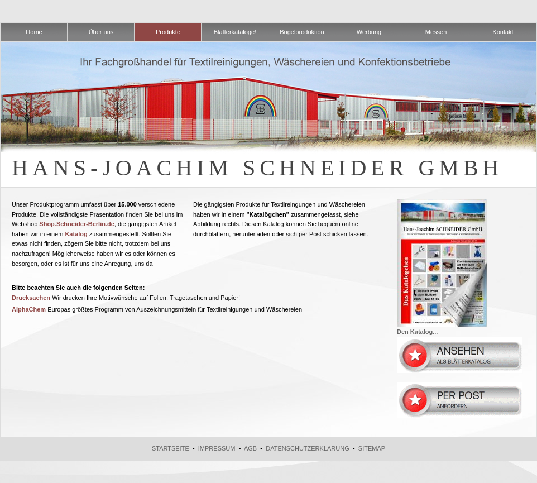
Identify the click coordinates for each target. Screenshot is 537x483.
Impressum (217, 448)
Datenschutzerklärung (307, 448)
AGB (250, 448)
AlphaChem (29, 309)
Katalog (76, 234)
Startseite (170, 448)
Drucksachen (31, 297)
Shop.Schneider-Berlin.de (76, 224)
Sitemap (371, 448)
